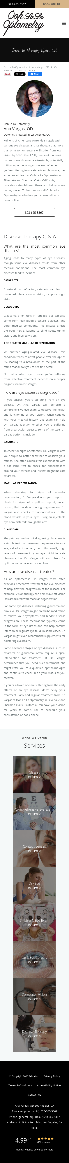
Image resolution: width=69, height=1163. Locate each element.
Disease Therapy (26, 70)
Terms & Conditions (20, 1085)
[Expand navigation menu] (64, 23)
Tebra (50, 1149)
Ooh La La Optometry (15, 67)
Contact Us (34, 1094)
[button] (34, 212)
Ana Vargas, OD (40, 67)
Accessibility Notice (49, 1085)
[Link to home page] (30, 23)
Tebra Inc (34, 1076)
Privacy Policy (52, 1076)
